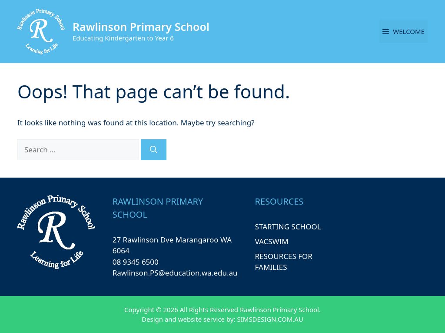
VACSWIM (272, 241)
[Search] (153, 149)
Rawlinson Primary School (141, 26)
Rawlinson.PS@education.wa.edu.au (175, 273)
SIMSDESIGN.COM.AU (270, 319)
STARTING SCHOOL (288, 227)
